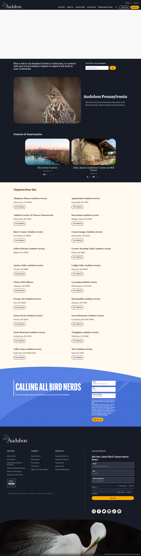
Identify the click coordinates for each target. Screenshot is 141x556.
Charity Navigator (11, 483)
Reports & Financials (14, 471)
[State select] (97, 68)
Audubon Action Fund (15, 475)
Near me (125, 7)
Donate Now (59, 463)
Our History (11, 459)
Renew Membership (62, 469)
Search (116, 7)
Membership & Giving (105, 7)
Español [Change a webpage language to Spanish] (136, 3)
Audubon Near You (62, 456)
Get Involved (91, 7)
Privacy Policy (99, 401)
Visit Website (19, 207)
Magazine (128, 3)
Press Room (35, 463)
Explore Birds (80, 7)
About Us (70, 7)
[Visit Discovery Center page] (47, 159)
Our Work (61, 7)
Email (94, 382)
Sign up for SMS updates (39, 469)
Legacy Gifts (59, 466)
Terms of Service (110, 401)
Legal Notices (32, 493)
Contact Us (35, 466)
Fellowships (35, 459)
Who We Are (11, 456)
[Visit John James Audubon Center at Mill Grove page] (93, 159)
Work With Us (36, 456)
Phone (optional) (97, 394)
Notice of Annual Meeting (16, 468)
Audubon (12, 5)
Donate (134, 7)
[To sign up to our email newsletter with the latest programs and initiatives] (104, 383)
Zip (94, 388)
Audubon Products (61, 459)
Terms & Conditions (103, 414)
